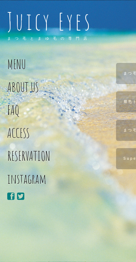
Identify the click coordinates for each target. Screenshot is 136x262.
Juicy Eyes (49, 21)
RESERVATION (28, 156)
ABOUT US (23, 87)
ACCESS (18, 133)
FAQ (13, 110)
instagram (26, 179)
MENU (16, 64)
